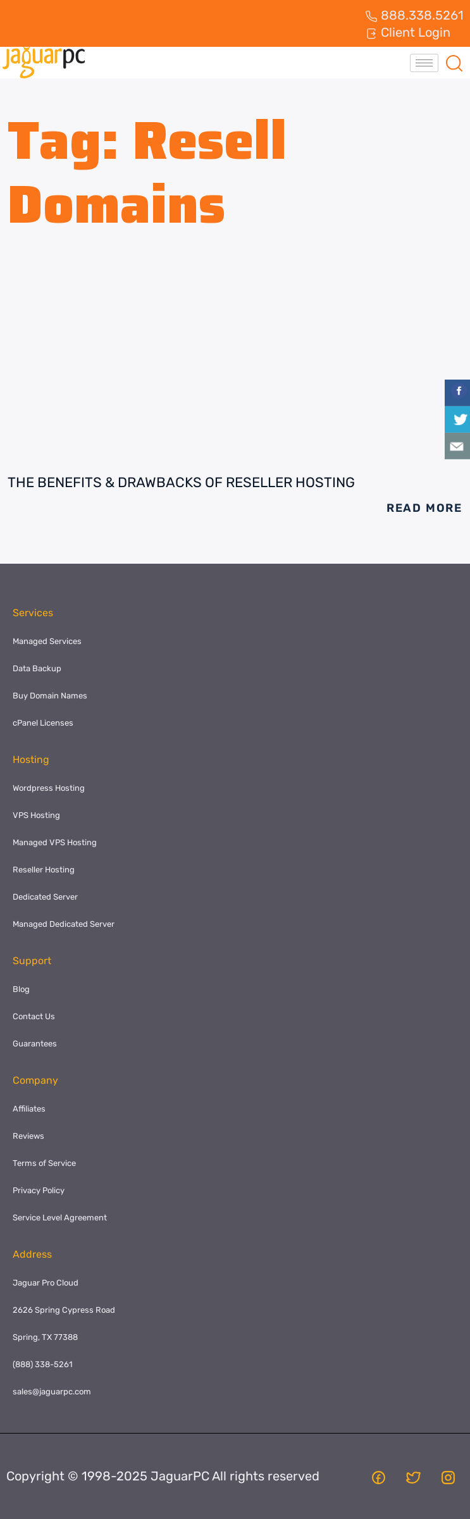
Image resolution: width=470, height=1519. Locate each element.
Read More (424, 508)
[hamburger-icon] (424, 63)
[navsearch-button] (454, 62)
